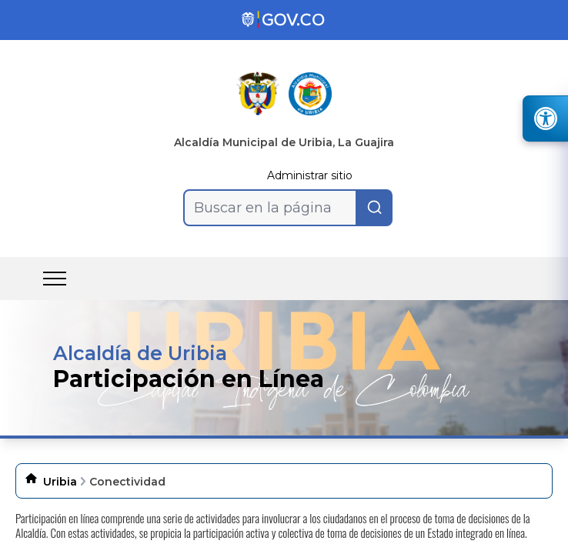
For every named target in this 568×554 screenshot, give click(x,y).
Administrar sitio (309, 175)
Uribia (60, 482)
